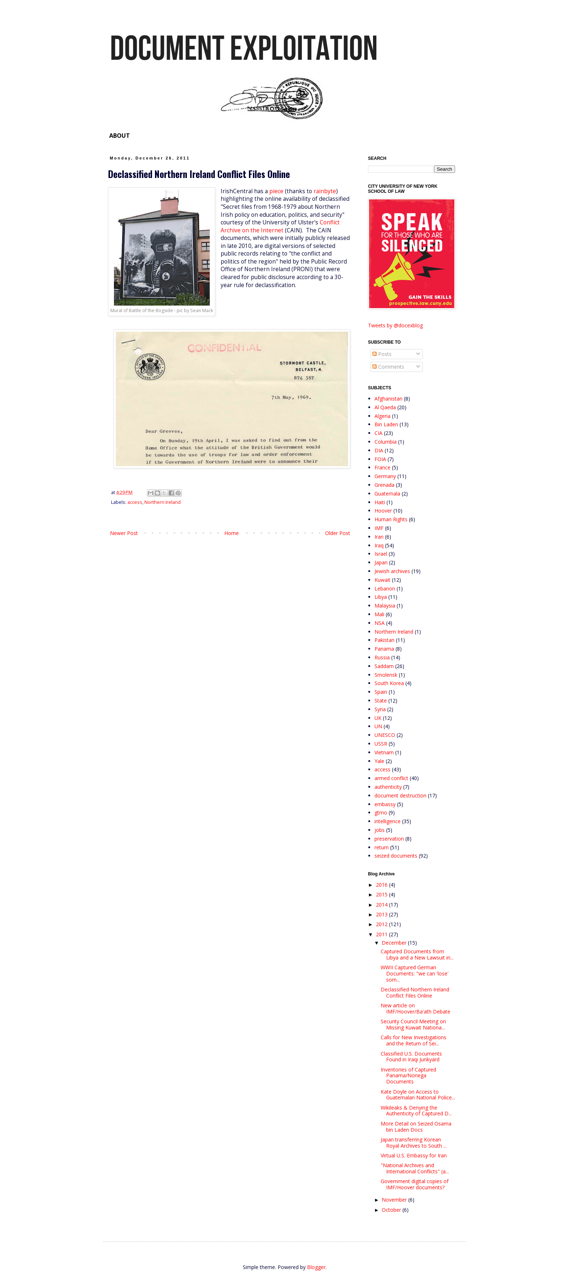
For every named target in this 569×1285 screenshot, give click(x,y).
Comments (388, 366)
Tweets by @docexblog (395, 325)
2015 (382, 894)
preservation (389, 838)
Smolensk (385, 674)
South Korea (389, 683)
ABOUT (119, 136)
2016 (382, 884)
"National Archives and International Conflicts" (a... (415, 1168)
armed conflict (391, 778)
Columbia (385, 441)
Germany (385, 476)
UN (378, 726)
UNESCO (384, 734)
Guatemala (387, 493)
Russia (382, 657)
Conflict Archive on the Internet (280, 226)
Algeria (382, 416)
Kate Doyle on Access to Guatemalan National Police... (418, 1094)
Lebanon (384, 588)
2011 (382, 934)
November (395, 1199)
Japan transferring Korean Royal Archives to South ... (414, 1142)
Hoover (383, 510)
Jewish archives (392, 571)
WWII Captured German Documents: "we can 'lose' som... (415, 973)
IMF (379, 528)
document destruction (400, 795)
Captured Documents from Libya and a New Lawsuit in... (417, 954)
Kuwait (382, 579)
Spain (380, 691)
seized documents (395, 855)
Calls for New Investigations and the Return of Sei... (413, 1040)
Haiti (379, 502)
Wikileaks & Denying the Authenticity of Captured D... (416, 1110)
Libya (380, 596)
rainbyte (325, 191)
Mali (379, 614)
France (382, 467)
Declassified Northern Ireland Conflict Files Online (415, 992)
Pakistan (384, 640)
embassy (385, 804)
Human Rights (391, 519)
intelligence (387, 821)
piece (276, 191)
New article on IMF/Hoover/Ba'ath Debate (415, 1008)
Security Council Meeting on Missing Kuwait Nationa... (413, 1024)
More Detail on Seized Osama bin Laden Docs (416, 1126)
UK (377, 717)
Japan (381, 562)
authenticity (388, 786)
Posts (382, 354)
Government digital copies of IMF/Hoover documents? (415, 1184)
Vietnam (384, 752)
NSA (379, 622)
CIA (378, 433)
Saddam (384, 666)
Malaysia (384, 605)
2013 (382, 914)
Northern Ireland (162, 502)
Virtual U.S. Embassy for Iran (414, 1155)
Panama (384, 648)
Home (231, 533)
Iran (379, 536)
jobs (379, 829)
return (381, 847)
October (392, 1209)
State (380, 700)
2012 (382, 924)
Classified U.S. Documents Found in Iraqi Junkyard (411, 1056)
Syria (380, 709)
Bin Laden (386, 424)
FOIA (380, 459)
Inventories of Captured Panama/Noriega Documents (408, 1075)
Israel (380, 553)
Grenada (384, 484)
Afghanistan (388, 398)
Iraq (379, 545)
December (395, 942)
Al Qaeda (385, 407)
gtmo (380, 812)
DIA (378, 450)
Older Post (337, 533)
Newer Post (124, 533)
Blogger (316, 1267)
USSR (380, 743)
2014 (382, 904)
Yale (379, 761)
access (134, 502)
